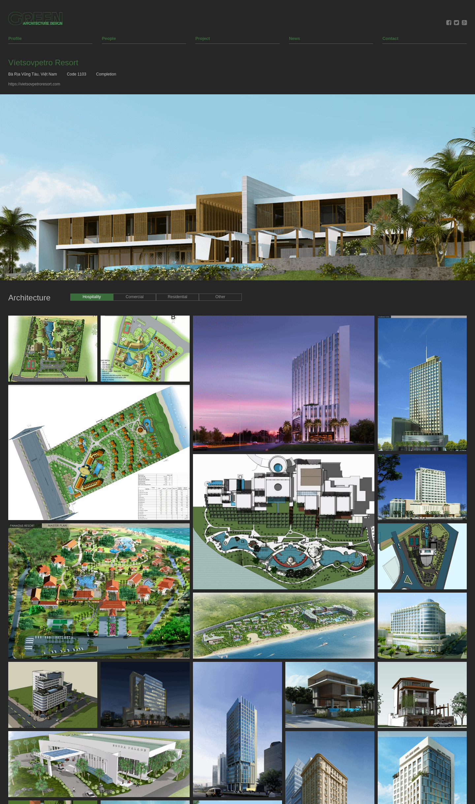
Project (202, 5)
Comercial (134, 216)
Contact (390, 5)
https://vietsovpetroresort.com (34, 51)
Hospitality (91, 216)
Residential (177, 216)
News (294, 5)
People (109, 5)
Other (220, 216)
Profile (14, 5)
